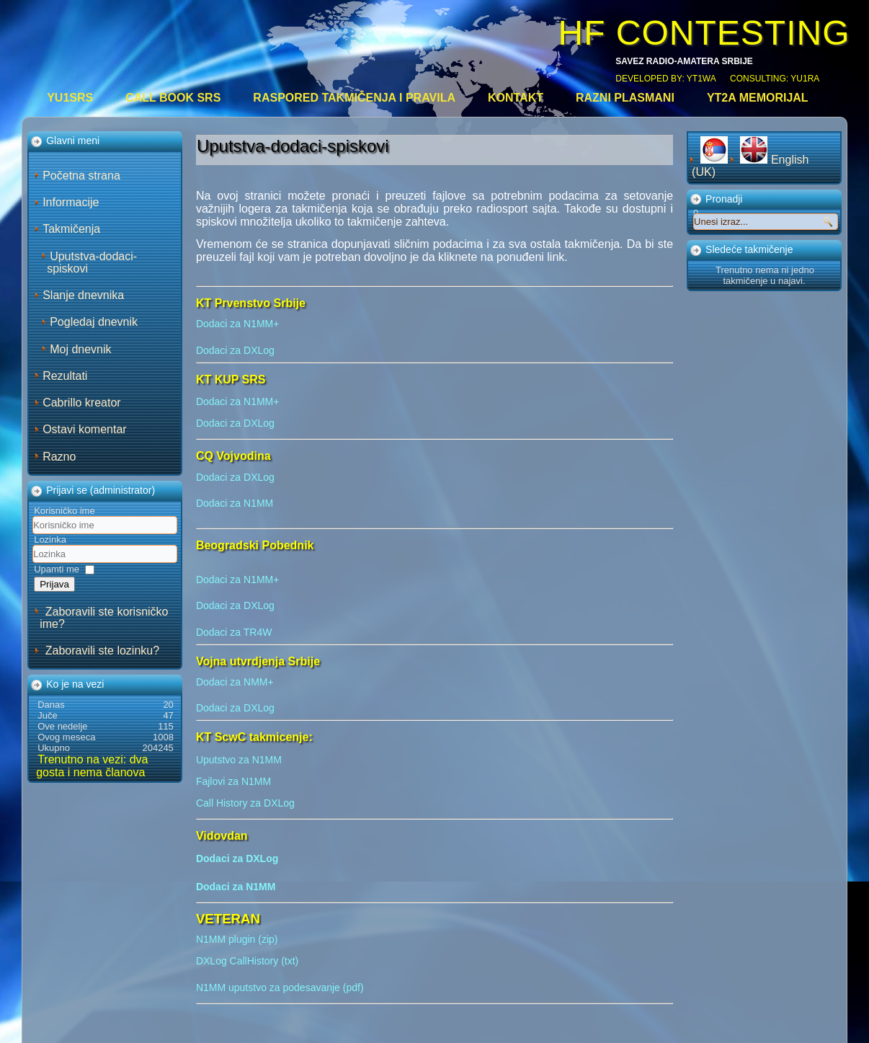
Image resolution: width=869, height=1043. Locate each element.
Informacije (71, 202)
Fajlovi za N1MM (233, 781)
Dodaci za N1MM (234, 503)
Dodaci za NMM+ (235, 682)
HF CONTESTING (704, 33)
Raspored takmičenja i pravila (354, 98)
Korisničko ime (64, 510)
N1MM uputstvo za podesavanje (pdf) (280, 987)
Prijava (54, 584)
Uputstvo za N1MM (239, 759)
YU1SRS (70, 98)
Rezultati (65, 376)
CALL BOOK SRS (172, 98)
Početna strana (81, 175)
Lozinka (50, 539)
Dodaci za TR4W (234, 632)
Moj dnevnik (80, 349)
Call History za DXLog (245, 803)
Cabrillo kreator (81, 402)
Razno (59, 457)
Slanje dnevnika (83, 295)
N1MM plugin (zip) (237, 939)
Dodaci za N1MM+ (238, 323)
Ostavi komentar (84, 429)
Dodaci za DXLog (235, 350)
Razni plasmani (625, 98)
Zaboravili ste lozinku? (102, 650)
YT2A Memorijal (757, 98)
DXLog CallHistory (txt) (247, 961)
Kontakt (515, 98)
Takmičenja (71, 229)
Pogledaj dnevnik (94, 322)
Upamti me (56, 569)
